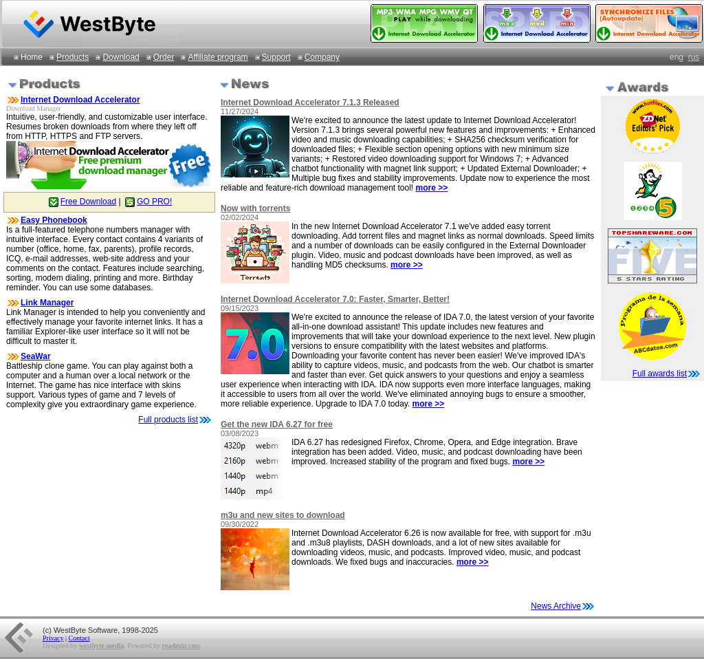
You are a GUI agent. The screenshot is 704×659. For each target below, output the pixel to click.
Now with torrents (255, 208)
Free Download (81, 201)
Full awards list (659, 373)
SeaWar (36, 356)
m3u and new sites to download (283, 515)
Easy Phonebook (54, 220)
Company (322, 57)
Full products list (168, 419)
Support (276, 57)
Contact (79, 638)
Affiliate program (218, 57)
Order (164, 57)
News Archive (563, 606)
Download (120, 57)
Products (72, 57)
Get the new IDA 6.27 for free (277, 424)
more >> (432, 188)
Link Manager (47, 302)
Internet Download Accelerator (80, 100)
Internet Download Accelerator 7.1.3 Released (310, 102)
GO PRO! (147, 201)
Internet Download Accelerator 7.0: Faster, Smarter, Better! (335, 299)
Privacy (53, 638)
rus (694, 57)
